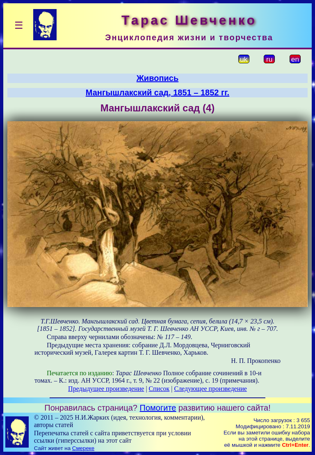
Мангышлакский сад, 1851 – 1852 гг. (157, 92)
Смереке (83, 448)
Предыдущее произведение (106, 388)
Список (159, 388)
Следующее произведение (210, 388)
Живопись (157, 78)
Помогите (158, 407)
